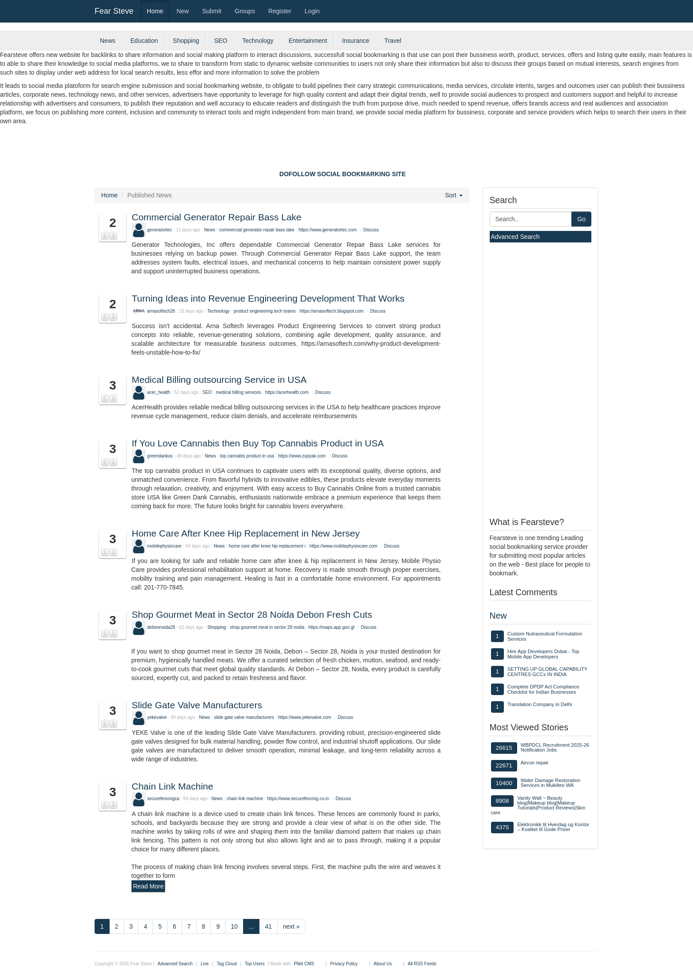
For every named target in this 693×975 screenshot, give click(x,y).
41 (268, 926)
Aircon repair (534, 762)
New (182, 11)
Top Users (255, 963)
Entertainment (308, 40)
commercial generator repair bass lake (256, 229)
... (251, 926)
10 (234, 926)
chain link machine (245, 798)
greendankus (160, 455)
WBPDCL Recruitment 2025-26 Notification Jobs (555, 747)
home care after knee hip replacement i (267, 546)
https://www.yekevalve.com (304, 717)
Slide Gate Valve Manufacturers (197, 705)
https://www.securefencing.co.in (298, 798)
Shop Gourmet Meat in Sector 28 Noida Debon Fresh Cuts (252, 614)
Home (155, 11)
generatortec (159, 229)
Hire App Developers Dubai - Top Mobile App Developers (543, 654)
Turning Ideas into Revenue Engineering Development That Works (268, 298)
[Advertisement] (346, 150)
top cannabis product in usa (247, 455)
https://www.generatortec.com (327, 229)
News (107, 40)
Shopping (186, 40)
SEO (220, 40)
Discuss (371, 229)
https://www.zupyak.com (301, 455)
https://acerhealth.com (286, 392)
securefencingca (163, 798)
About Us (382, 963)
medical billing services (239, 392)
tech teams (285, 311)
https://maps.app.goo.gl (331, 627)
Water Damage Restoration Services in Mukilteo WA (550, 783)
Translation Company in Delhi (539, 704)
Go (581, 219)
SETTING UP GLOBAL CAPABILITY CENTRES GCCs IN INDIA (547, 671)
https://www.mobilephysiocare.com (343, 546)
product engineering (253, 311)
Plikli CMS (304, 963)
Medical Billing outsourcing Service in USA (219, 379)
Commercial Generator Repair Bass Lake (216, 217)
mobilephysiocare (164, 546)
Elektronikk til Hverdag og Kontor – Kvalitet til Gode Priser (553, 827)
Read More (148, 886)
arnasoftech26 (161, 311)
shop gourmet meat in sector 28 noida (267, 627)
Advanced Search (515, 236)
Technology (258, 40)
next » (291, 926)
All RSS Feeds (422, 963)
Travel (393, 40)
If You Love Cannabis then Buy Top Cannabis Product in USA (258, 443)
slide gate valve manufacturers (244, 717)
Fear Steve (114, 11)
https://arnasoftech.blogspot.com (332, 311)
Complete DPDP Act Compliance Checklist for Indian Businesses (543, 689)
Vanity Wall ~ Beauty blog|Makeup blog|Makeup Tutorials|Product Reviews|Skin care (538, 805)
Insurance (355, 40)
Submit (211, 11)
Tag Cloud (226, 963)
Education (144, 40)
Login (312, 11)
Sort (454, 195)
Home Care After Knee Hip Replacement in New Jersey (246, 533)
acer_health (158, 392)
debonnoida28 (161, 627)
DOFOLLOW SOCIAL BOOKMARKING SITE (342, 174)
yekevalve (157, 717)
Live (205, 963)
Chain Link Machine (172, 786)
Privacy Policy (344, 963)
